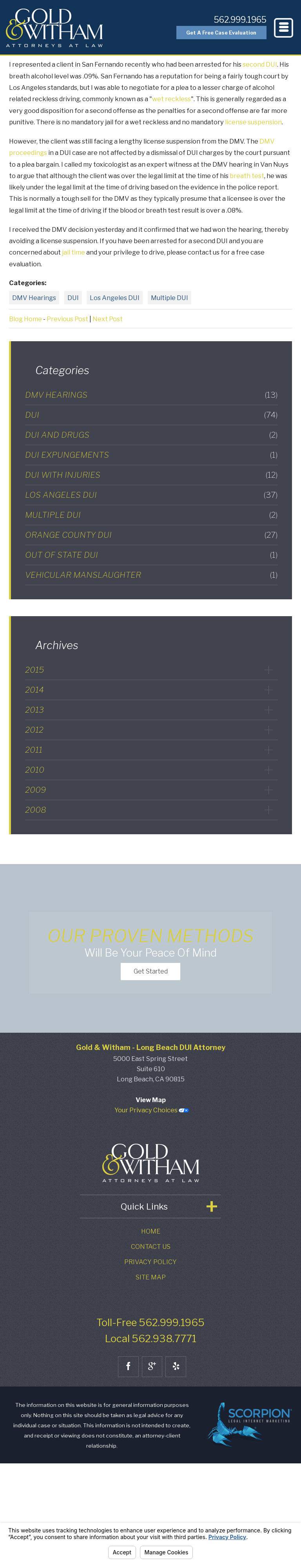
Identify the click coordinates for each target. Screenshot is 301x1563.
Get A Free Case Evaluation (211, 35)
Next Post (107, 319)
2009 (35, 790)
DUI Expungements (151, 454)
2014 (34, 690)
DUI (73, 298)
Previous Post (67, 319)
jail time (73, 252)
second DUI (260, 64)
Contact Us (150, 1346)
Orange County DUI (151, 534)
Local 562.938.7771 (150, 1438)
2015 (34, 670)
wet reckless (171, 99)
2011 (33, 750)
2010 (34, 770)
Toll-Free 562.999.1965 (150, 1422)
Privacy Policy (150, 1362)
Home (150, 1331)
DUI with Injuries (151, 474)
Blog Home (25, 319)
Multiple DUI (169, 298)
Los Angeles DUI (115, 298)
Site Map (151, 1377)
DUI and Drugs (151, 434)
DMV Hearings (34, 298)
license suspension (253, 122)
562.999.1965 (232, 19)
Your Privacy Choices (151, 1210)
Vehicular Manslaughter (151, 574)
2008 (35, 810)
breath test (247, 176)
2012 (34, 730)
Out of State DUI (151, 554)
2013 (34, 710)
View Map (151, 1199)
